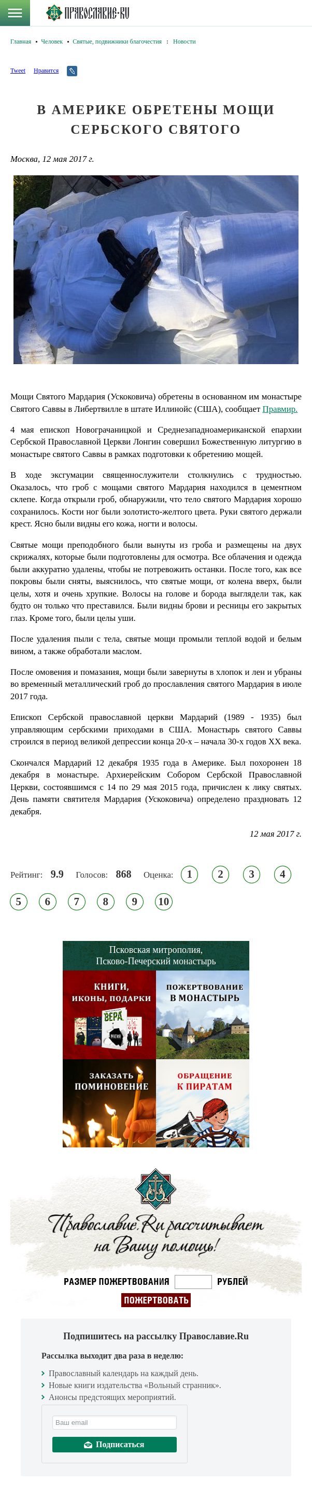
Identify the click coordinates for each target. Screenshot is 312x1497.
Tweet (17, 70)
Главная (20, 41)
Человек (52, 41)
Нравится (46, 70)
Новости (184, 41)
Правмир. (280, 409)
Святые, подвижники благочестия (117, 41)
